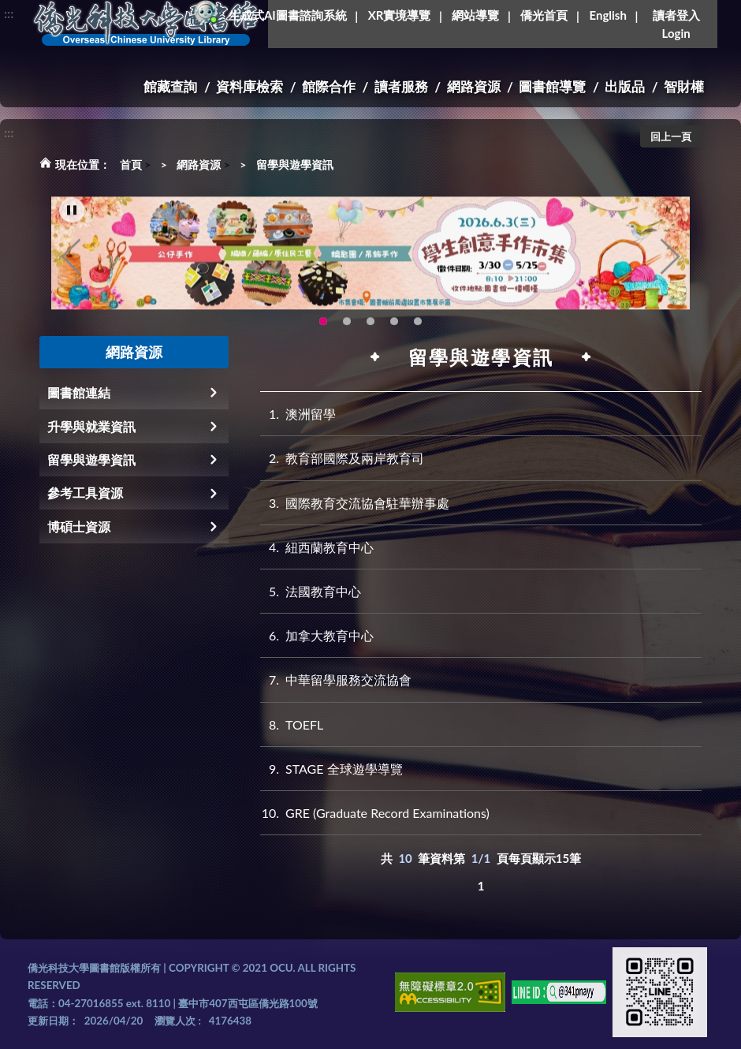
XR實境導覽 (399, 15)
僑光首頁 (544, 15)
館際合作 (329, 86)
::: (8, 13)
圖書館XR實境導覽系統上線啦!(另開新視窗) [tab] (370, 329)
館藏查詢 (170, 86)
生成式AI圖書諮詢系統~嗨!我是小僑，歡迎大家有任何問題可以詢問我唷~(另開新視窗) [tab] (418, 329)
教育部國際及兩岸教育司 (342, 458)
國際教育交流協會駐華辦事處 (354, 503)
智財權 (684, 86)
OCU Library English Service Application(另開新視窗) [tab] (347, 329)
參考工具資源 (85, 492)
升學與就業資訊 (91, 426)
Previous (71, 264)
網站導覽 (475, 15)
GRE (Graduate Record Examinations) (375, 813)
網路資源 (474, 86)
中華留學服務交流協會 (335, 679)
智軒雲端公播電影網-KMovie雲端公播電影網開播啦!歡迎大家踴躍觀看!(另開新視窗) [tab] (394, 329)
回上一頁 (670, 136)
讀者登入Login (676, 24)
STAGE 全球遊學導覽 (331, 769)
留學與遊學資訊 (294, 164)
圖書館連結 (78, 392)
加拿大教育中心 (317, 635)
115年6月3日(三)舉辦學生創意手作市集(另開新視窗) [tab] (323, 329)
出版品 (625, 86)
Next (670, 264)
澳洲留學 (298, 414)
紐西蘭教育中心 (317, 547)
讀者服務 (401, 86)
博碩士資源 (78, 526)
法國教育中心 (310, 591)
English (607, 15)
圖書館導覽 (552, 86)
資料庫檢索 (249, 86)
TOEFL (291, 724)
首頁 (131, 164)
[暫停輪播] (71, 217)
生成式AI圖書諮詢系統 (288, 15)
